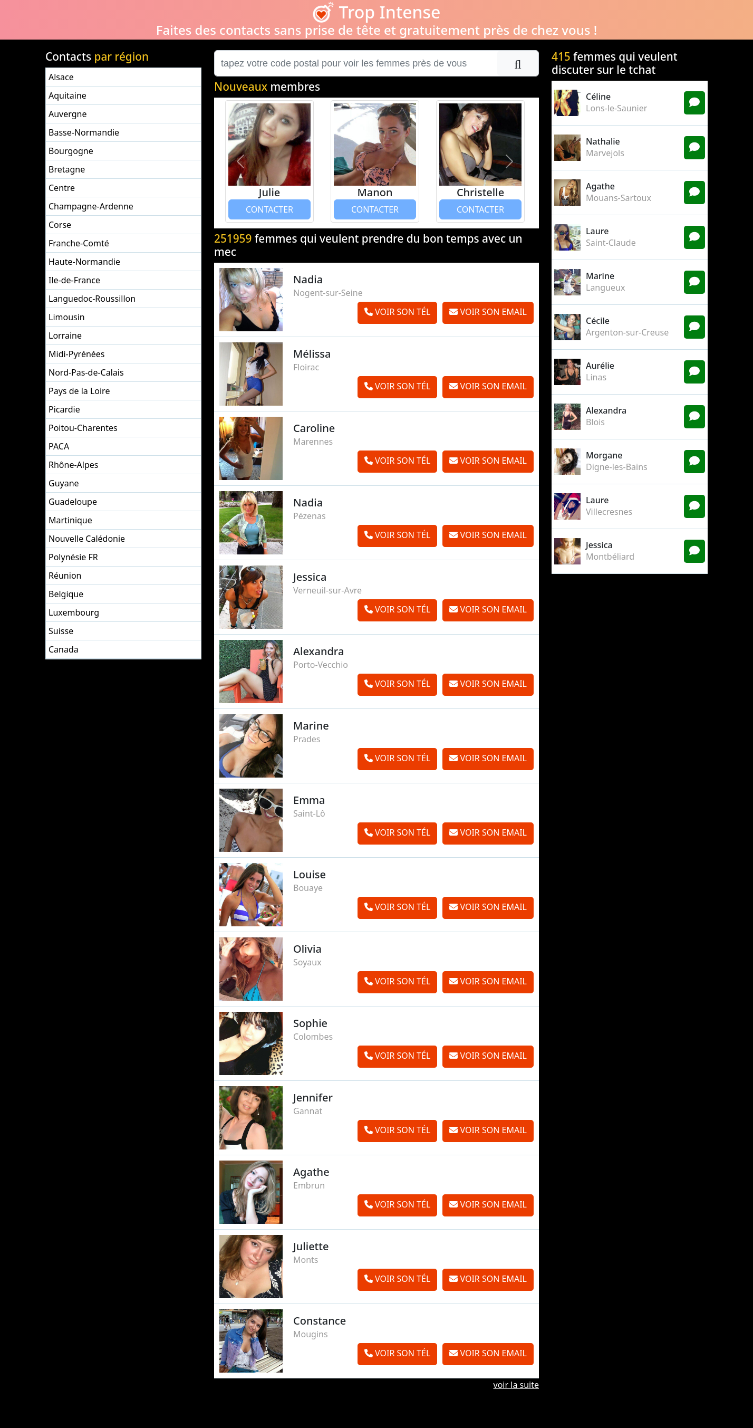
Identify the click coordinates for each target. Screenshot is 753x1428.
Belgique (66, 594)
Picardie (64, 409)
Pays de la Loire (79, 391)
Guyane (64, 483)
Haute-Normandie (84, 261)
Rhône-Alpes (73, 465)
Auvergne (67, 114)
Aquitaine (67, 95)
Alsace (61, 77)
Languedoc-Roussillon (92, 298)
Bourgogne (71, 151)
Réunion (65, 575)
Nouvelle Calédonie (87, 538)
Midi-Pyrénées (77, 354)
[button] (240, 161)
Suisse (61, 631)
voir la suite (516, 1385)
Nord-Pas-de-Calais (86, 372)
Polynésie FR (73, 557)
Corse (60, 225)
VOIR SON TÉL (397, 312)
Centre (62, 188)
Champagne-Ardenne (91, 206)
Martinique (70, 520)
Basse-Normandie (84, 132)
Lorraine (65, 335)
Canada (64, 649)
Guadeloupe (73, 501)
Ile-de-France (74, 280)
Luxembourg (74, 612)
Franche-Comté (79, 243)
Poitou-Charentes (83, 428)
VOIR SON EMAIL (488, 312)
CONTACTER (269, 209)
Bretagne (67, 169)
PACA (59, 446)
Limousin (67, 317)
